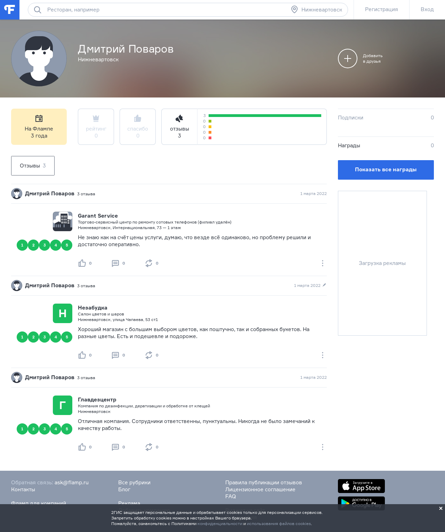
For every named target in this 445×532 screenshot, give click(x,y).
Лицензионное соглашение (260, 489)
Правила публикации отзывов (263, 482)
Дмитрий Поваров (49, 193)
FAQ (230, 496)
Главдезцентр (97, 399)
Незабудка (92, 307)
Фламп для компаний (38, 503)
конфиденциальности (219, 523)
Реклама (129, 503)
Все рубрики (134, 482)
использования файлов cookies (279, 523)
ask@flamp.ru (72, 482)
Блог (124, 489)
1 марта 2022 (313, 193)
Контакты (23, 489)
